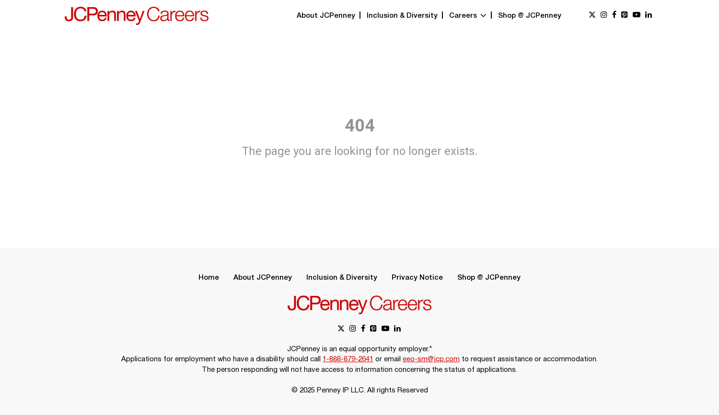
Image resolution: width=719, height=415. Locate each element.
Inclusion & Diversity (402, 15)
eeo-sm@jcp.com (431, 359)
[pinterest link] (624, 15)
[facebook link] (614, 15)
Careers (468, 15)
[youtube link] (636, 15)
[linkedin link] (648, 15)
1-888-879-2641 (348, 359)
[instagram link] (604, 15)
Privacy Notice (417, 277)
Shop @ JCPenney (529, 15)
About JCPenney (326, 15)
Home (208, 277)
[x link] (592, 15)
